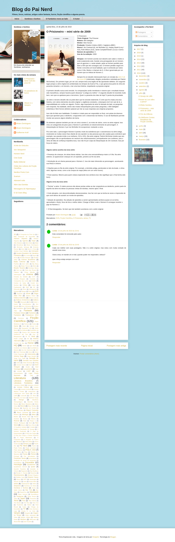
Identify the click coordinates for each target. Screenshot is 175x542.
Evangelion (19, 308)
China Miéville (29, 272)
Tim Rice (27, 503)
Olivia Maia (28, 441)
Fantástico (17, 315)
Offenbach (19, 441)
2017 (139, 49)
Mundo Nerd (26, 416)
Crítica (25, 285)
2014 (139, 59)
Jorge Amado (31, 356)
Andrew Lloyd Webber (21, 251)
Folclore (26, 324)
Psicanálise (29, 462)
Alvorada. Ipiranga (23, 247)
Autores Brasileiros (28, 259)
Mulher (16, 416)
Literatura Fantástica (23, 383)
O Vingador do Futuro (31, 439)
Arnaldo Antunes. (25, 257)
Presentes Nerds (20, 458)
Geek (24, 326)
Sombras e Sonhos (32, 19)
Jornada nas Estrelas (30, 360)
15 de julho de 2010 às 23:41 (68, 231)
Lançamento (28, 369)
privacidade (32, 458)
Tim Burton (17, 503)
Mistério (16, 414)
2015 (139, 56)
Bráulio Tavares (19, 268)
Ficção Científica (66, 218)
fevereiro (142, 140)
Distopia (16, 291)
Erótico (36, 306)
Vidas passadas (30, 515)
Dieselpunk (32, 289)
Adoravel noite (19, 180)
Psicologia (18, 464)
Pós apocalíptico (29, 456)
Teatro (22, 498)
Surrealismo (34, 494)
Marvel (22, 406)
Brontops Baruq (33, 268)
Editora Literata (33, 298)
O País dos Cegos (30, 433)
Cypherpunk (17, 287)
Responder (56, 237)
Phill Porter (17, 452)
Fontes (34, 324)
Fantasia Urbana (20, 313)
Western (23, 519)
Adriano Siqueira (20, 238)
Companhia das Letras (21, 281)
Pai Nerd (23, 446)
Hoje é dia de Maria (30, 341)
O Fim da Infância (145, 114)
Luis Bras (33, 395)
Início (17, 19)
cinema (29, 274)
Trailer (24, 507)
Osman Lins (27, 444)
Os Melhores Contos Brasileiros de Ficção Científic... (146, 119)
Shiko (34, 483)
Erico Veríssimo (26, 306)
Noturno (23, 425)
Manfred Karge (33, 397)
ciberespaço (17, 274)
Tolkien (29, 505)
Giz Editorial (23, 330)
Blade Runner (25, 266)
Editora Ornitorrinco (23, 300)
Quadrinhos (31, 464)
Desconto (17, 289)
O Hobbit (32, 427)
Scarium (17, 176)
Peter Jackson (18, 450)
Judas (18, 362)
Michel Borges (18, 410)
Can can (19, 270)
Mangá (21, 400)
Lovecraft (23, 395)
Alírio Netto (28, 243)
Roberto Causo (33, 477)
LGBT (29, 371)
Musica (25, 419)
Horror (31, 343)
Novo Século (32, 425)
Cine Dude (18, 158)
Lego (36, 369)
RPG (25, 479)
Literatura (20, 378)
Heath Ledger (18, 338)
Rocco (19, 479)
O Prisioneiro (78, 218)
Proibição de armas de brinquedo (25, 460)
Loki (34, 393)
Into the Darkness (27, 350)
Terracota (33, 498)
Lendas (19, 371)
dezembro (143, 76)
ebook (28, 293)
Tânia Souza (31, 496)
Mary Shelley (32, 406)
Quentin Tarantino (20, 469)
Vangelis (27, 513)
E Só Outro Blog (20, 193)
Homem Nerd (19, 154)
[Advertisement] (86, 320)
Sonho (34, 488)
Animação (34, 251)
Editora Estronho (20, 298)
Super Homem (22, 494)
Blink (34, 266)
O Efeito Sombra (144, 105)
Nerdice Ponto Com (21, 172)
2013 (139, 63)
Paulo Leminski (31, 448)
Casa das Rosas (30, 270)
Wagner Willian (25, 517)
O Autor (76, 19)
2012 (139, 66)
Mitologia (25, 414)
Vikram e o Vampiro (28, 104)
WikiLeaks (33, 519)
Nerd (30, 423)
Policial (33, 454)
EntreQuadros (26, 304)
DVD (57, 218)
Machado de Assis (20, 397)
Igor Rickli (33, 345)
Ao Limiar (27, 255)
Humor (24, 345)
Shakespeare (25, 483)
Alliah (36, 243)
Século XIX (17, 481)
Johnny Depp (19, 356)
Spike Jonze (18, 490)
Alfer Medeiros (18, 243)
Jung (36, 363)
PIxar (25, 452)
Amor (23, 249)
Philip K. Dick (30, 450)
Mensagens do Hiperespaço (25, 189)
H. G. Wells (30, 336)
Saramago (33, 479)
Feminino (21, 318)
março (141, 136)
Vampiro (17, 513)
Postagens (141, 32)
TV (90, 218)
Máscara (16, 408)
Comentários (142, 36)
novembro (143, 80)
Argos (34, 255)
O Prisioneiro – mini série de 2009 (146, 109)
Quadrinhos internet (20, 466)
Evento (28, 308)
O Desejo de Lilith (145, 96)
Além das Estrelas (21, 185)
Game (16, 326)
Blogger (113, 537)
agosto (142, 90)
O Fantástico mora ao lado (57, 19)
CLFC (33, 277)
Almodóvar (19, 245)
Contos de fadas (20, 283)
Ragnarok (24, 471)
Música (33, 419)
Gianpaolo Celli (26, 328)
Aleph (34, 241)
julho (141, 93)
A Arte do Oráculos (21, 146)
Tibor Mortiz (32, 500)
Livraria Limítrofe (26, 389)
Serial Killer (32, 481)
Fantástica (32, 313)
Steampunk (34, 492)
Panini (34, 446)
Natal (24, 421)
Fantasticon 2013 (32, 315)
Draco (30, 291)
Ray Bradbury (34, 471)
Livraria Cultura (23, 387)
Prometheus (17, 462)
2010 (139, 73)
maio (141, 129)
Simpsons (17, 486)
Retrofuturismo (19, 475)
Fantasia (28, 310)
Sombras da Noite (30, 486)
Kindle (28, 367)
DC (34, 287)
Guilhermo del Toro (21, 334)
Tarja (15, 498)
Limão (54, 231)
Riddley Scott (20, 477)
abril (141, 133)
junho (141, 126)
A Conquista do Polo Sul (27, 234)
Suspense (20, 496)
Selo (25, 481)
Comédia (32, 279)
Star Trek (28, 490)
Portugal (16, 456)
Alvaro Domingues (23, 123)
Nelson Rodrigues (20, 423)
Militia (34, 412)
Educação (23, 302)
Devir (24, 289)
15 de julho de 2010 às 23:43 (68, 245)
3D (15, 234)
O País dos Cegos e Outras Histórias (26, 435)
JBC (37, 350)
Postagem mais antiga (116, 346)
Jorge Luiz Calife (19, 358)
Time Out (35, 503)
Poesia (25, 454)
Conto (34, 281)
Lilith (31, 375)
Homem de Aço (19, 343)
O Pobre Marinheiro (24, 437)
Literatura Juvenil (32, 385)
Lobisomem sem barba (21, 393)
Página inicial (87, 346)
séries (86, 218)
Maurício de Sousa (29, 408)
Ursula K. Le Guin (28, 511)
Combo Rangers (19, 279)
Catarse (16, 272)
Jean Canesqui (21, 352)
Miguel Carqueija (32, 410)
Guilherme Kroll (22, 132)
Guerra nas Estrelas (29, 332)
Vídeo (16, 517)
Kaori (30, 365)
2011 (139, 70)
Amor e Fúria (32, 249)
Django (23, 291)
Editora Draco (30, 295)
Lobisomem (31, 391)
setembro (143, 86)
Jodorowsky (31, 354)
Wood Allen (17, 521)
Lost (15, 395)
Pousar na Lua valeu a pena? (146, 101)
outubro (142, 83)
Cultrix (34, 285)
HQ (15, 345)
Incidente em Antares (20, 348)
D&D (27, 287)
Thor (23, 501)
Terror (16, 501)
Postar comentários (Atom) (89, 354)
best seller (25, 264)
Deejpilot (96, 537)
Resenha (33, 473)
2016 (139, 53)
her (28, 338)
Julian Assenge (27, 362)
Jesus (30, 352)
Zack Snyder (27, 521)
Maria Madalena (26, 404)
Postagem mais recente (56, 346)
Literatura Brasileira (23, 381)
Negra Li (33, 421)
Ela (30, 302)
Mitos (34, 414)
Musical (16, 421)
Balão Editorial (19, 162)
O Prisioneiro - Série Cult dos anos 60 (29, 81)
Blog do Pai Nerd (32, 9)
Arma (15, 257)
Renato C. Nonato (22, 473)
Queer (33, 467)
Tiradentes (20, 505)
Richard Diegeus (33, 475)
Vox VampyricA (20, 150)
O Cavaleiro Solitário (20, 427)
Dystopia (20, 293)
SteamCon (23, 492)
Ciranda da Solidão (21, 277)
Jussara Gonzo (21, 365)
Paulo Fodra (18, 448)
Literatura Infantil (19, 385)
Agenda (25, 241)
